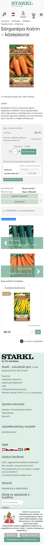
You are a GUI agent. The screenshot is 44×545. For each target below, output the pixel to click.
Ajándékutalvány (9, 432)
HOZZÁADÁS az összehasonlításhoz (20, 210)
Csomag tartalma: (34, 325)
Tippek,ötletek (8, 413)
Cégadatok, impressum (11, 379)
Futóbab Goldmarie (15, 288)
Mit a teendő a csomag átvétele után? (17, 465)
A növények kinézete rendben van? (16, 475)
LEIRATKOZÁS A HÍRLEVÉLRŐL (15, 488)
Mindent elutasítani (30, 535)
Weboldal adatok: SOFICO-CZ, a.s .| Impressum (22, 392)
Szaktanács (20, 201)
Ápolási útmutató (20, 196)
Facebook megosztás (8, 219)
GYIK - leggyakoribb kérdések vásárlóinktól (20, 462)
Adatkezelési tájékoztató (12, 382)
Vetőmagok (6, 293)
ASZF (4, 386)
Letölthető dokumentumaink (14, 389)
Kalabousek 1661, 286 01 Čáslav (15, 370)
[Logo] (22, 4)
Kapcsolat (6, 376)
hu (13, 14)
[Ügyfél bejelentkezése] (23, 14)
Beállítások (11, 535)
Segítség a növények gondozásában (17, 409)
